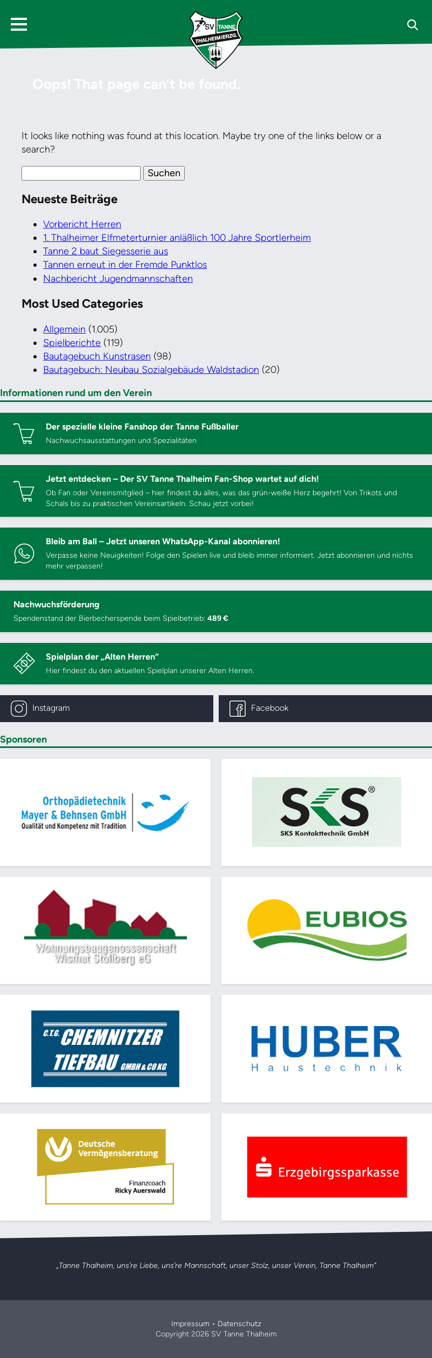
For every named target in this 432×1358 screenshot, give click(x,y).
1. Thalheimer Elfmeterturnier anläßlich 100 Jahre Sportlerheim (177, 238)
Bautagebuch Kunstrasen (97, 356)
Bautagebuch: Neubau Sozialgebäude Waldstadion (151, 370)
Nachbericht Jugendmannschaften (118, 279)
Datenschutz (239, 1323)
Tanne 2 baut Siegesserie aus (105, 251)
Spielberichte (72, 343)
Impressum (190, 1323)
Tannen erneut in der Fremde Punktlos (125, 265)
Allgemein (64, 329)
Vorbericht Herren (82, 224)
